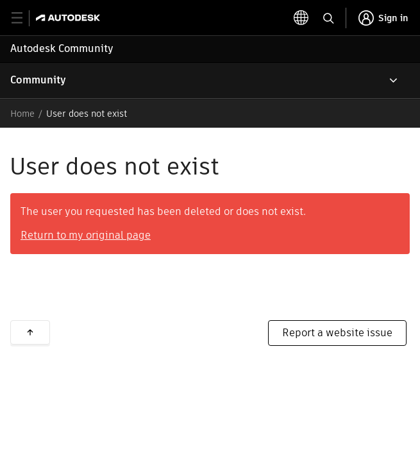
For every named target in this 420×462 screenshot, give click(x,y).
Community (38, 80)
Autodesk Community (61, 48)
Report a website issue (337, 332)
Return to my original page (86, 235)
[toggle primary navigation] (24, 18)
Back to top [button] (30, 332)
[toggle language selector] (301, 17)
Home (22, 113)
